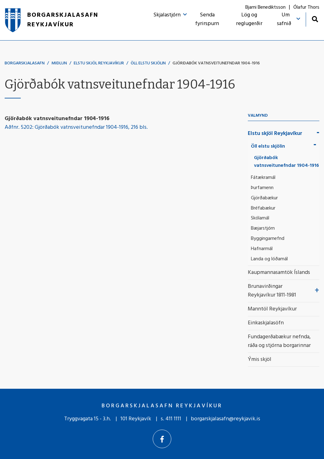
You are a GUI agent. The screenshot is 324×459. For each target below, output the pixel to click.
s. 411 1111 (171, 418)
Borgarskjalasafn (25, 63)
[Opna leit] (315, 19)
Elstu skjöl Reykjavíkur (99, 63)
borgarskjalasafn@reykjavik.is (225, 418)
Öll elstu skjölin (148, 63)
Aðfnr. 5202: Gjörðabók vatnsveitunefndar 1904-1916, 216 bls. (76, 127)
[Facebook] (162, 439)
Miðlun (59, 63)
